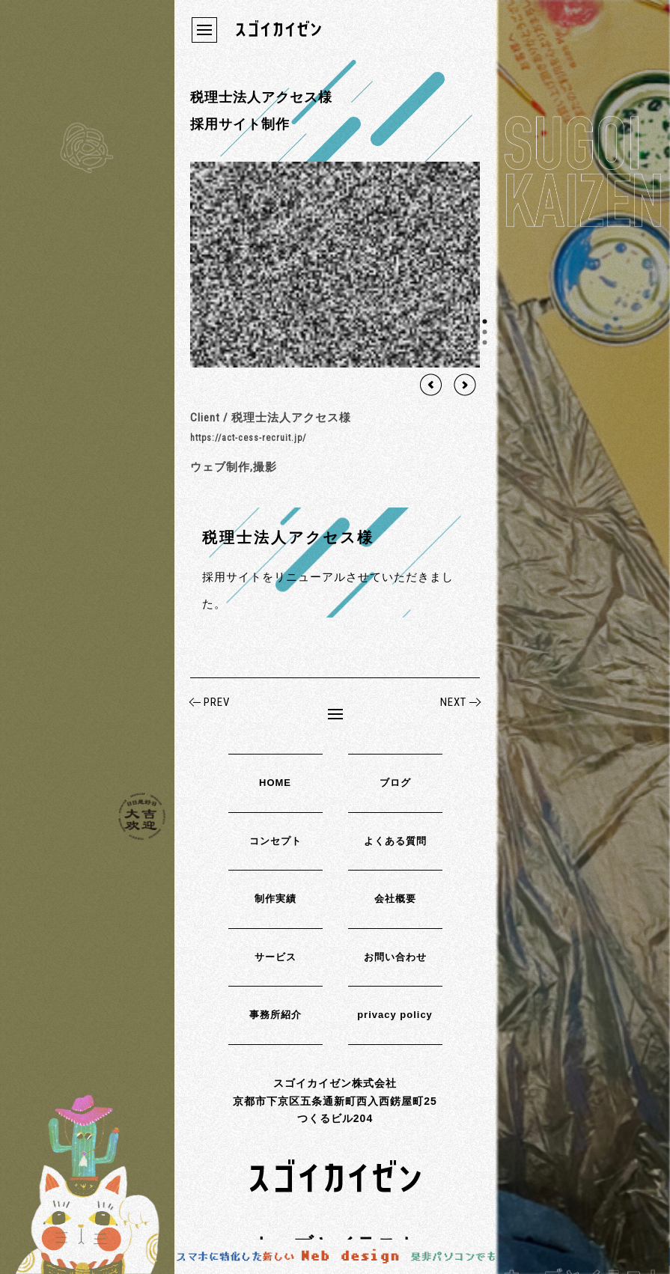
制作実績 (275, 898)
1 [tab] (485, 321)
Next (465, 385)
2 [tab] (485, 331)
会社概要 (395, 898)
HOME (275, 782)
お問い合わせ (395, 957)
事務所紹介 (275, 1014)
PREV (217, 702)
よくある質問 (395, 841)
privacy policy (395, 1014)
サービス (275, 957)
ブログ (395, 782)
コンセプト (275, 841)
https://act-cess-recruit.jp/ (248, 438)
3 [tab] (485, 342)
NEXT (453, 702)
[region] (335, 265)
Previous (431, 385)
